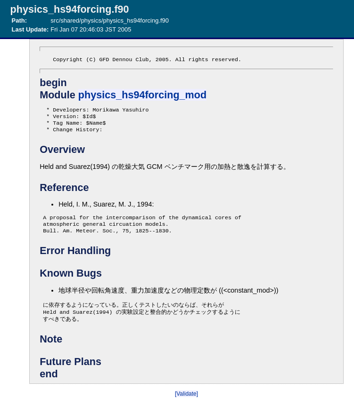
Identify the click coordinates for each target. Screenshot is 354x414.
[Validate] (186, 404)
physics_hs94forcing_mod (142, 96)
